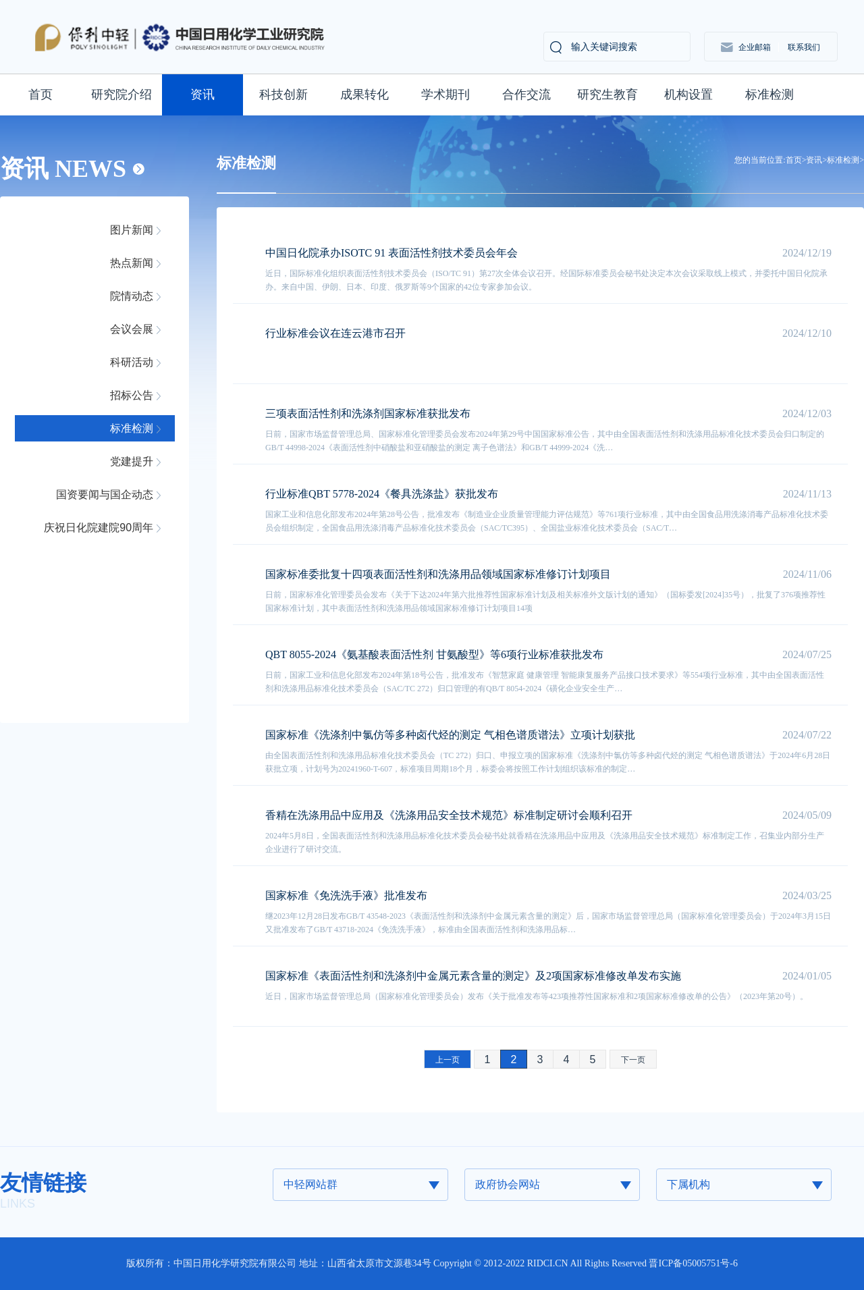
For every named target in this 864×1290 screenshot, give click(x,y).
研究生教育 (607, 94)
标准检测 (769, 94)
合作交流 (526, 94)
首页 (40, 94)
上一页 (447, 1060)
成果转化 (364, 94)
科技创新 (283, 94)
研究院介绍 (121, 94)
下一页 (633, 1060)
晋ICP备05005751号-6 (693, 1263)
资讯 (202, 94)
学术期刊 (445, 94)
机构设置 (688, 94)
